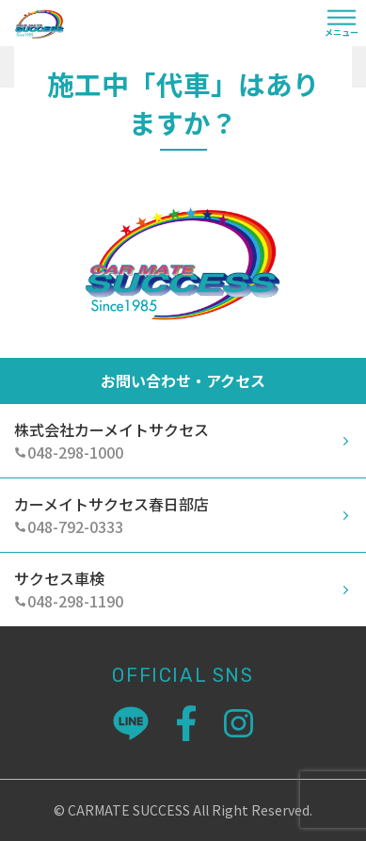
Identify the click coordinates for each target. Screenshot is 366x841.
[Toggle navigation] (341, 25)
